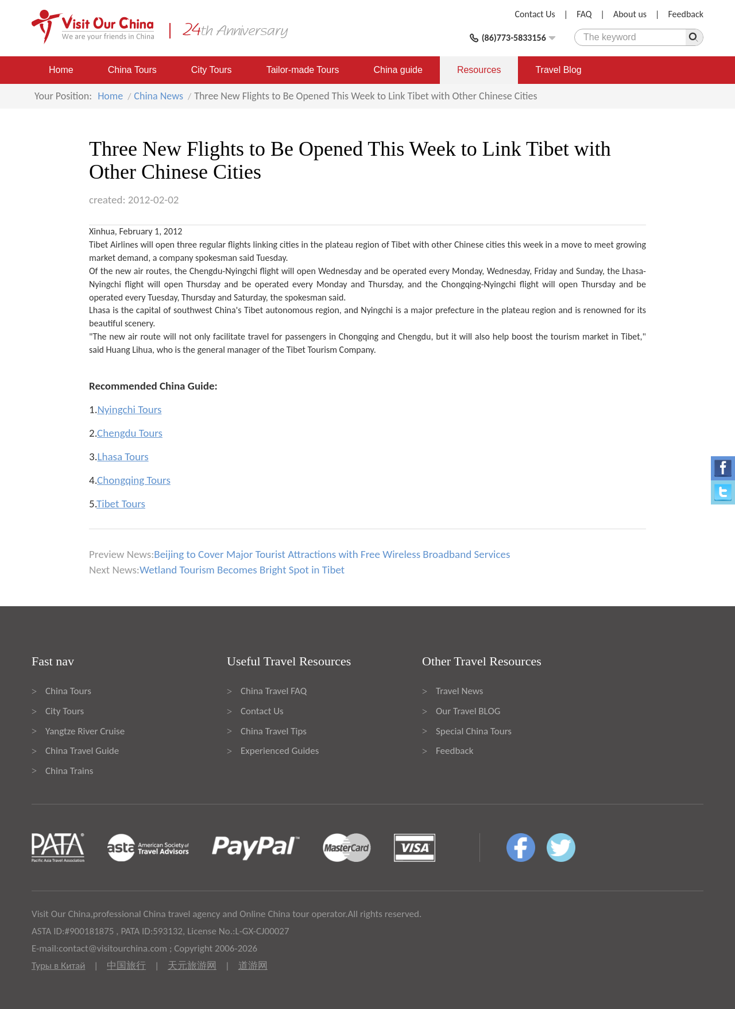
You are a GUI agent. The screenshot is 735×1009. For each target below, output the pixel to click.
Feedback (685, 14)
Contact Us (535, 14)
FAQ (584, 14)
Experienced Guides (280, 751)
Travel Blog (558, 70)
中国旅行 (126, 966)
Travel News (459, 691)
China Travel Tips (274, 731)
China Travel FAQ (274, 691)
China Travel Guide (82, 751)
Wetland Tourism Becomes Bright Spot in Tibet (242, 569)
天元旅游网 (192, 966)
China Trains (69, 771)
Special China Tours (474, 731)
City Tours (211, 70)
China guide (398, 70)
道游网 (253, 966)
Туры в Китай (58, 966)
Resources (479, 70)
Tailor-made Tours (302, 70)
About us (630, 14)
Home (61, 70)
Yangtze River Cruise (85, 731)
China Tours (132, 70)
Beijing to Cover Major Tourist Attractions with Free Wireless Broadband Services (332, 554)
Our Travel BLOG (468, 711)
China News (158, 96)
